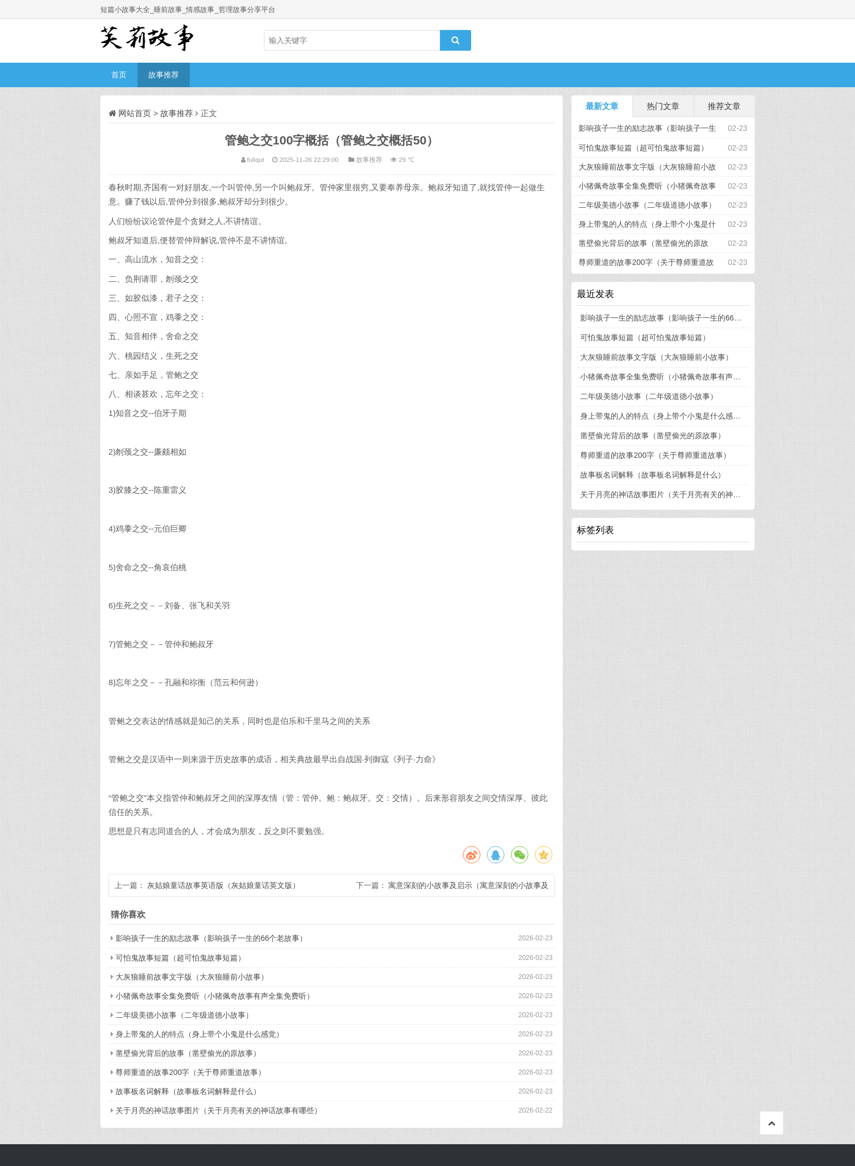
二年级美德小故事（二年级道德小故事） (184, 1015)
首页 (119, 74)
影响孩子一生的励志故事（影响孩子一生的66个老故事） (212, 938)
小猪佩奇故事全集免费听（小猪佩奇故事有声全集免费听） (215, 996)
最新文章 (602, 106)
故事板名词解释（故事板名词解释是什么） (188, 1091)
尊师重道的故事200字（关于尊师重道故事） (191, 1072)
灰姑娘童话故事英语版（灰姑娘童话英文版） (223, 885)
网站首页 (134, 113)
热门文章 (663, 106)
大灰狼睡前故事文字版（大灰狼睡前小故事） (192, 976)
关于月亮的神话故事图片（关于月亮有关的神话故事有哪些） (219, 1110)
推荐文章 (724, 106)
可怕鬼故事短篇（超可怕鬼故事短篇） (180, 957)
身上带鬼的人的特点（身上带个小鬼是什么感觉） (200, 1034)
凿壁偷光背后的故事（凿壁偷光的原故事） (188, 1053)
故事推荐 (163, 74)
